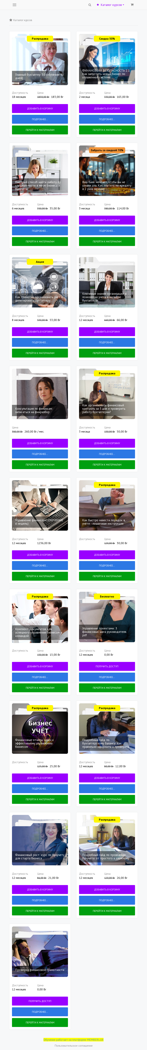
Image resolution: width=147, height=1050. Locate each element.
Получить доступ (107, 666)
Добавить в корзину (40, 108)
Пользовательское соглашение (74, 1045)
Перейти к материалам (40, 130)
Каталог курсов (110, 5)
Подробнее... (40, 119)
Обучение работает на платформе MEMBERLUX (73, 1039)
